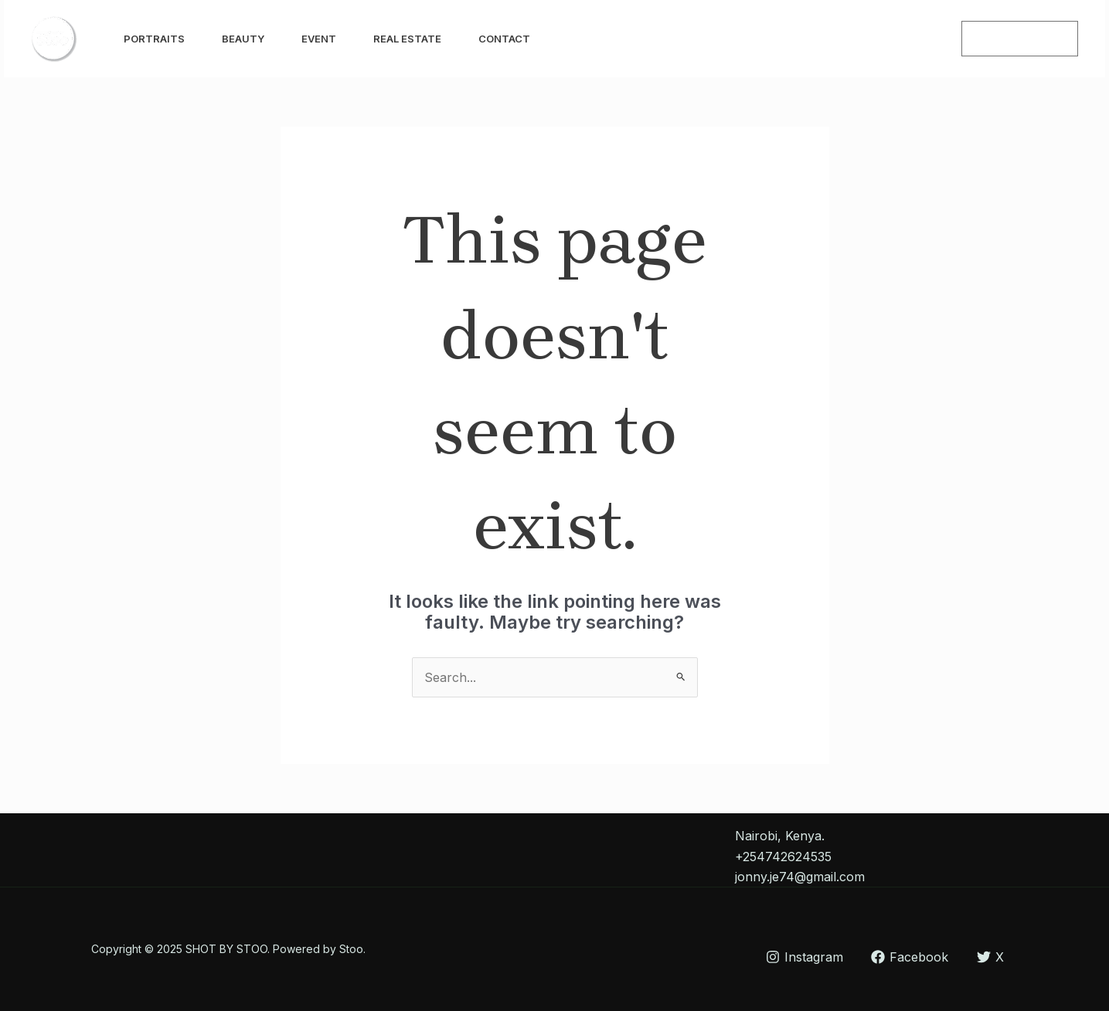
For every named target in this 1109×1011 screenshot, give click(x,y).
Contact (504, 38)
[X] (990, 957)
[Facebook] (926, 39)
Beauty (243, 38)
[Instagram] (892, 39)
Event (318, 38)
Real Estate (407, 38)
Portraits (154, 38)
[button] (1019, 38)
